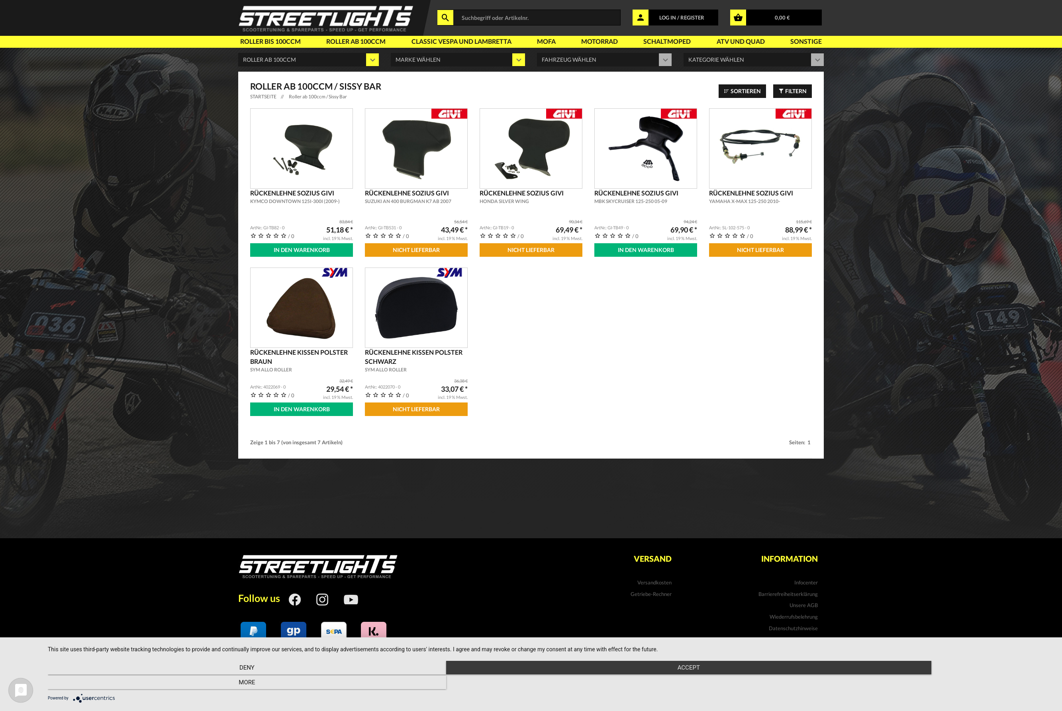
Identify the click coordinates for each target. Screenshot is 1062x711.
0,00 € (782, 17)
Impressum (805, 648)
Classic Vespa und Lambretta (461, 41)
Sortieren (742, 91)
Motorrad (599, 41)
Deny (198, 683)
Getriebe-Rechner (651, 591)
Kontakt (808, 637)
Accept (551, 683)
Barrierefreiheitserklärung (788, 591)
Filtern (792, 91)
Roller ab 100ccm (356, 41)
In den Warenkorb (302, 249)
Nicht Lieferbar (416, 249)
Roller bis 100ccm (270, 41)
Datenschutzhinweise (793, 626)
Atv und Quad (741, 41)
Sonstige (806, 41)
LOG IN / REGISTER (681, 17)
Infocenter (806, 580)
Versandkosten (654, 580)
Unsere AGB (804, 603)
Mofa (546, 41)
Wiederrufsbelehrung (794, 614)
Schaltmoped (667, 41)
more (903, 683)
